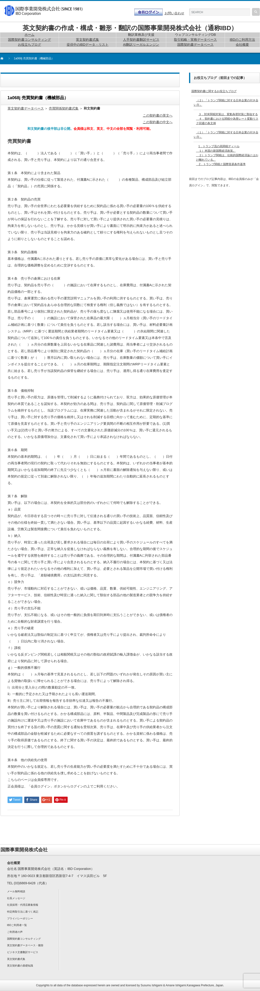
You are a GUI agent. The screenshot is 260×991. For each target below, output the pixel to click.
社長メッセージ (16, 898)
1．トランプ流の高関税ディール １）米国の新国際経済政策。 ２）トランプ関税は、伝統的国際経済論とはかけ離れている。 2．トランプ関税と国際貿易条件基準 (227, 155)
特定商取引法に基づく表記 (22, 911)
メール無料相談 (16, 891)
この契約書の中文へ (158, 122)
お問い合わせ (174, 13)
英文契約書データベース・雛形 (25, 945)
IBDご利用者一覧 (17, 925)
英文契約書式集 (16, 959)
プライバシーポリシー (20, 918)
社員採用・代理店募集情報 (22, 904)
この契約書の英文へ (158, 115)
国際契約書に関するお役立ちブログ (214, 91)
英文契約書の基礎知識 (20, 965)
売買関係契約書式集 (63, 108)
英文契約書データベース (26, 108)
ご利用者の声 (15, 931)
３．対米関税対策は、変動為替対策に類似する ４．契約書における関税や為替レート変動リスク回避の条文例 (227, 119)
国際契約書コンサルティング (24, 938)
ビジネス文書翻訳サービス (22, 952)
